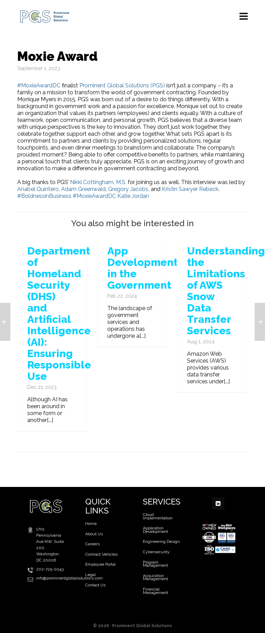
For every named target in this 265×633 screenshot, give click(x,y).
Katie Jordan (133, 196)
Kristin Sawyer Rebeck (190, 189)
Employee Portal (100, 564)
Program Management (155, 564)
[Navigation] (243, 16)
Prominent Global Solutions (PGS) (122, 85)
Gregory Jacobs (128, 189)
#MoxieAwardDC (38, 85)
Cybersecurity (156, 551)
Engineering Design (161, 541)
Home (91, 523)
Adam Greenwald (83, 189)
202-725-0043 (49, 569)
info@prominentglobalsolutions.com (69, 578)
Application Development (155, 530)
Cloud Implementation (158, 516)
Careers (92, 543)
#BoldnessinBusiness (44, 196)
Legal (90, 574)
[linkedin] (218, 503)
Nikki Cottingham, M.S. (98, 182)
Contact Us (95, 585)
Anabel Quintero (38, 189)
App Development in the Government (142, 268)
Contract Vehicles (101, 554)
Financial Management (155, 591)
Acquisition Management (155, 577)
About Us (94, 533)
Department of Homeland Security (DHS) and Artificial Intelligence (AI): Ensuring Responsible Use (59, 313)
